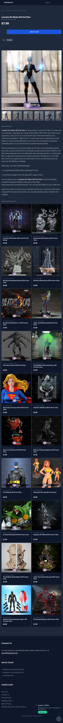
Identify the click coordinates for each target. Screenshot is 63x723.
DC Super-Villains (21, 10)
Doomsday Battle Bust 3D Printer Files (45, 239)
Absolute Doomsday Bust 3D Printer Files (16, 281)
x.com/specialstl (8, 675)
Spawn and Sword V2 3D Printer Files (14, 451)
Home (3, 10)
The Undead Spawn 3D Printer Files (46, 619)
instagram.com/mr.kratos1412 (13, 672)
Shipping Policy (7, 701)
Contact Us (5, 695)
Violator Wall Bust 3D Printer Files (45, 407)
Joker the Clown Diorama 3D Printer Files (46, 578)
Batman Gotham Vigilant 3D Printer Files (46, 451)
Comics (14, 10)
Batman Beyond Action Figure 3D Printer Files (15, 620)
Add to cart (34, 32)
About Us (5, 692)
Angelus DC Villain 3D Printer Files (45, 535)
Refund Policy (6, 704)
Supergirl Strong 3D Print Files (44, 492)
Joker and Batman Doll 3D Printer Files (45, 324)
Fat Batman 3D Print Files (12, 492)
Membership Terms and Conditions (14, 707)
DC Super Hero (37, 279)
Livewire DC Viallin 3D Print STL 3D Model (15, 239)
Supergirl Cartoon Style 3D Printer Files (16, 408)
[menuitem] (6, 116)
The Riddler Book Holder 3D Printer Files (16, 578)
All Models (8, 10)
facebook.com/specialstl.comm (13, 669)
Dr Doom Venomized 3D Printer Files (16, 535)
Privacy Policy (6, 698)
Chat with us (42, 712)
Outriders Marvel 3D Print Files (14, 365)
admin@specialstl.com (10, 653)
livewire (9, 40)
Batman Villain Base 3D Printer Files (46, 280)
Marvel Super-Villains (9, 363)
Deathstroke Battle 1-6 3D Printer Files (15, 324)
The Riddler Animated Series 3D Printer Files (45, 366)
